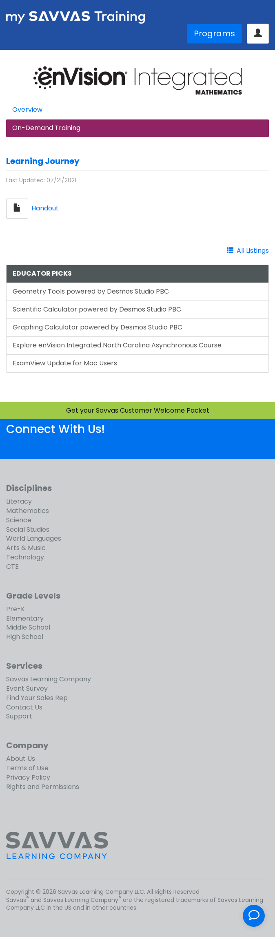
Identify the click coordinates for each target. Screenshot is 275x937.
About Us (20, 758)
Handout (45, 208)
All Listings (253, 250)
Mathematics (27, 510)
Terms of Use (27, 768)
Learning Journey (43, 161)
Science (18, 520)
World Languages (33, 538)
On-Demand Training (46, 128)
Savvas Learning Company (48, 679)
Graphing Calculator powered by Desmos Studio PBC (97, 327)
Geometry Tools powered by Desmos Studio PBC (91, 291)
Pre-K (15, 609)
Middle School (28, 627)
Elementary (25, 618)
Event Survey (27, 688)
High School (24, 636)
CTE (12, 566)
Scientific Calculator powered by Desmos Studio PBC (97, 309)
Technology (25, 557)
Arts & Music (26, 547)
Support (19, 716)
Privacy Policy (28, 777)
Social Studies (27, 529)
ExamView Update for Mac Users (65, 363)
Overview (27, 109)
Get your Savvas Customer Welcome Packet (137, 410)
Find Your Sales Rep (37, 698)
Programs (214, 33)
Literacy (19, 501)
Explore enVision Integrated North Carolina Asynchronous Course (117, 345)
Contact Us (24, 707)
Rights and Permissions (42, 786)
